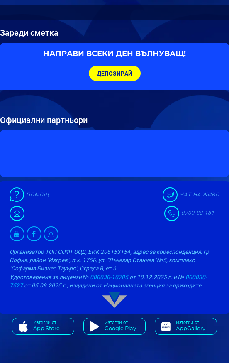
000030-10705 (109, 277)
